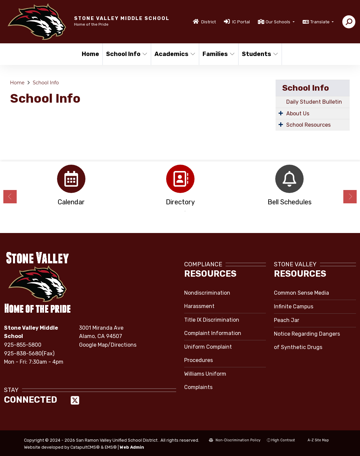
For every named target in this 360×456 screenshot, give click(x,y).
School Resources (308, 125)
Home (90, 54)
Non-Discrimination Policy (235, 440)
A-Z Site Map (315, 440)
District (208, 21)
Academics (174, 54)
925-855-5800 (22, 345)
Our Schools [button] (278, 21)
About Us (297, 113)
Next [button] (350, 196)
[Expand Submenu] (280, 113)
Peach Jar (286, 320)
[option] (71, 187)
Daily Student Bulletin (314, 102)
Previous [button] (10, 196)
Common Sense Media (301, 293)
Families (218, 54)
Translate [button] (320, 21)
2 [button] (185, 211)
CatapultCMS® (85, 447)
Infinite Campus (293, 306)
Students (259, 54)
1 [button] (175, 211)
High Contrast (283, 440)
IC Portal (241, 21)
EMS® (111, 447)
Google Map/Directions (107, 345)
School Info (126, 54)
